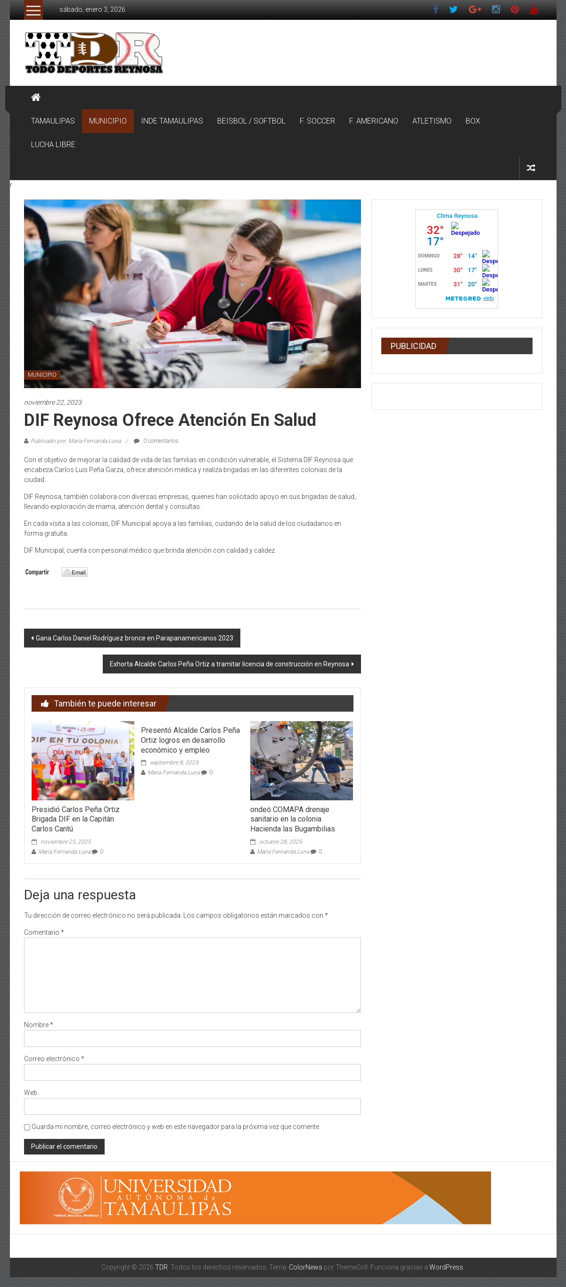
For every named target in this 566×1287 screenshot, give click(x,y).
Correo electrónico (54, 1059)
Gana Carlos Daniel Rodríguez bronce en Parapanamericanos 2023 (134, 638)
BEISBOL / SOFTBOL (251, 120)
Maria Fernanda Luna (64, 851)
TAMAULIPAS (53, 120)
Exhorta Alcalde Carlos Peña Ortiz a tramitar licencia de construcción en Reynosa (229, 664)
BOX (473, 120)
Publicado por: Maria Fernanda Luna (76, 441)
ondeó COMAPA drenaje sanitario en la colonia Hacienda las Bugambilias (292, 819)
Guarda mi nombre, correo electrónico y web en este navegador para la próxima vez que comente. (176, 1126)
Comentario (44, 932)
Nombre (38, 1025)
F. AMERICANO (373, 120)
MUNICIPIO (108, 120)
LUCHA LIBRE (53, 144)
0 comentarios (156, 441)
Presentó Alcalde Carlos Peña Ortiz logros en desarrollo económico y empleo (190, 740)
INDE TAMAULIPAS (172, 120)
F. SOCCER (317, 120)
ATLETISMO (431, 120)
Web (30, 1092)
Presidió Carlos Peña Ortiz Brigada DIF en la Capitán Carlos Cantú (76, 819)
